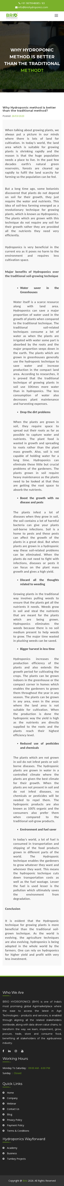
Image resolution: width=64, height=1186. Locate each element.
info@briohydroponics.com (31, 7)
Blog (9, 1142)
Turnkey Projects (16, 1171)
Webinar (11, 1132)
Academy (12, 1161)
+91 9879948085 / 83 (32, 3)
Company (12, 1126)
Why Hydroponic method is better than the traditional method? (29, 109)
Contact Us (13, 1137)
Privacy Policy (14, 1148)
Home (10, 1121)
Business (12, 1166)
